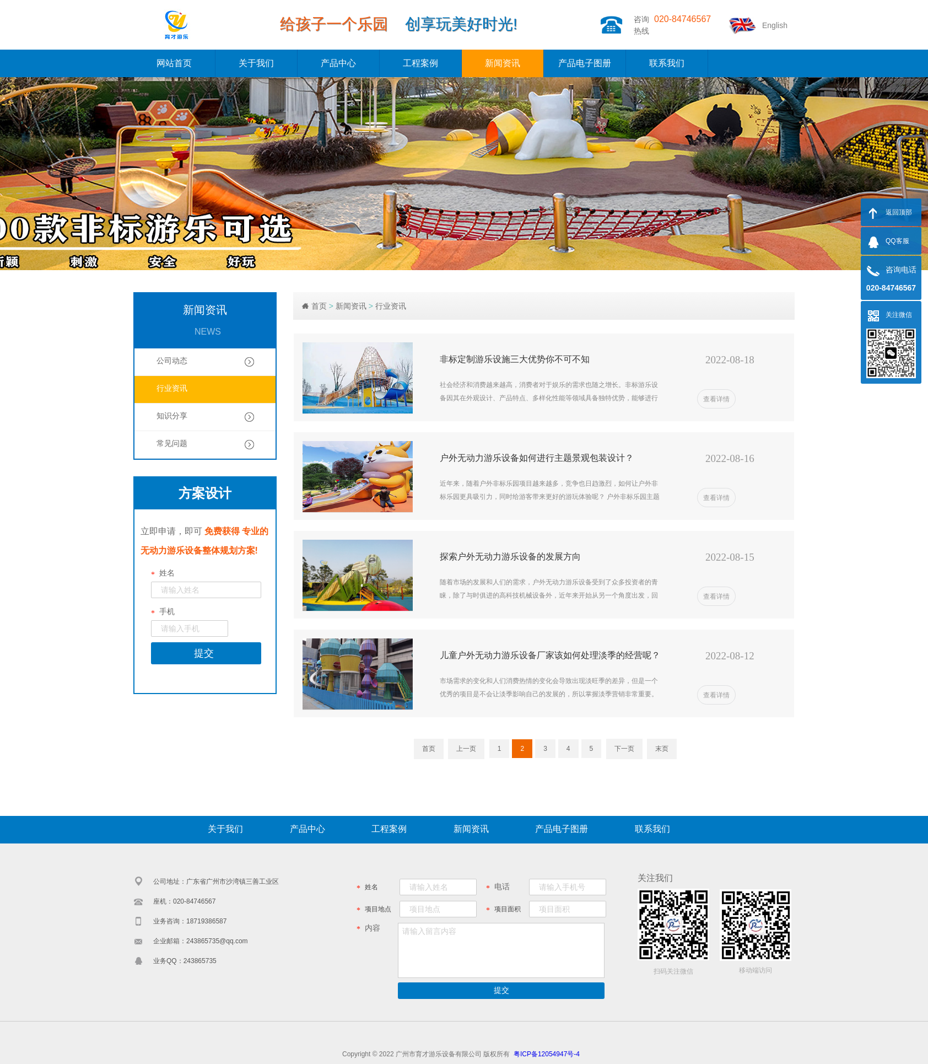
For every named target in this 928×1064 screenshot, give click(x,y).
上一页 (466, 749)
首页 (319, 306)
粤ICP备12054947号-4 (547, 1054)
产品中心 (338, 63)
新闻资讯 (502, 63)
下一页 (624, 749)
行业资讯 (390, 306)
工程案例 (420, 63)
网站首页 (174, 63)
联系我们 (666, 63)
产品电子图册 (584, 63)
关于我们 (256, 63)
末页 (661, 749)
